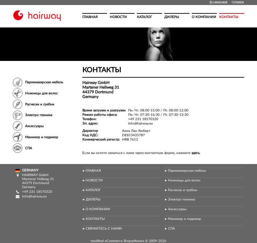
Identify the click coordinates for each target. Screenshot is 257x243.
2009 (153, 241)
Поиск (238, 2)
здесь (195, 153)
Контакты (228, 17)
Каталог (144, 17)
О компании (204, 17)
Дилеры (171, 17)
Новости (118, 17)
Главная (90, 17)
